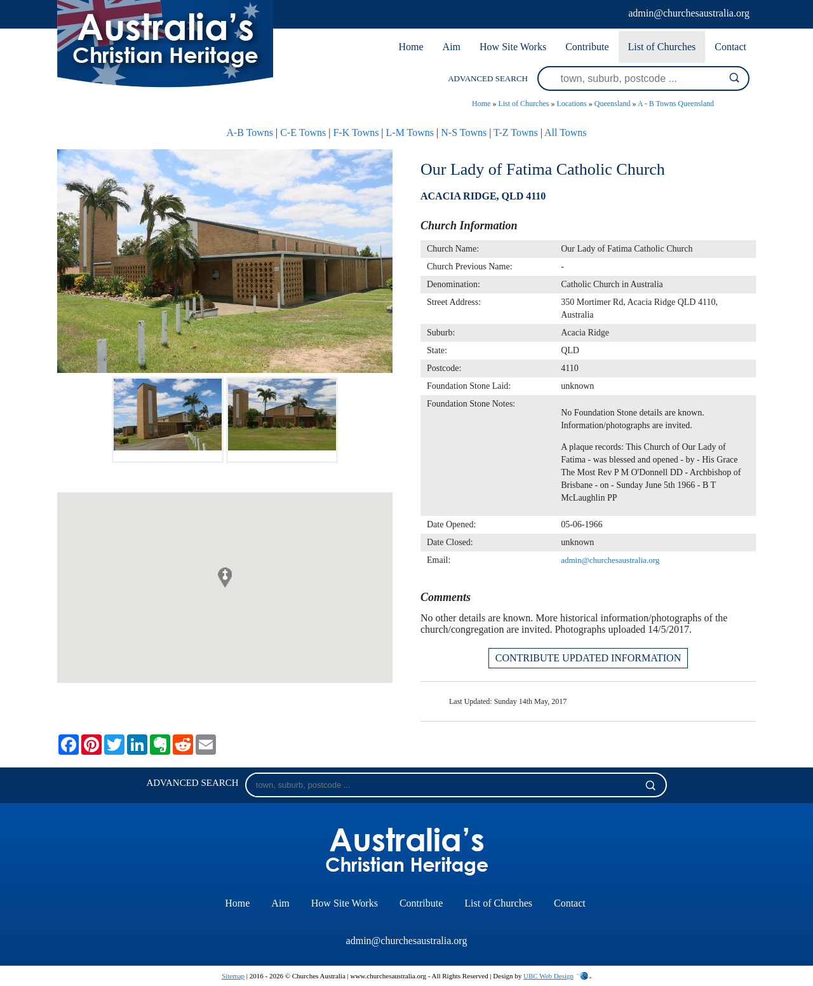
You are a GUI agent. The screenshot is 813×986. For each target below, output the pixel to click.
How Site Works (513, 46)
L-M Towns (410, 132)
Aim (451, 46)
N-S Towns (464, 132)
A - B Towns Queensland (676, 103)
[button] (225, 577)
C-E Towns (303, 132)
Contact (730, 46)
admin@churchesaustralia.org (688, 13)
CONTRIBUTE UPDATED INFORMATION (588, 657)
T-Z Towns (516, 132)
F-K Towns (356, 132)
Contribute (586, 46)
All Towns (565, 132)
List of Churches (662, 46)
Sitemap (233, 976)
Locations (571, 103)
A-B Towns (249, 132)
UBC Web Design (548, 976)
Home (410, 46)
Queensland (613, 103)
